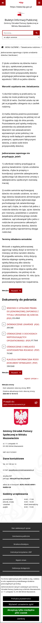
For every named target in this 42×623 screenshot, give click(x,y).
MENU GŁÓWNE (12, 47)
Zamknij (21, 618)
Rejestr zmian (21, 560)
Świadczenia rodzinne (30, 47)
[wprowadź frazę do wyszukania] (18, 32)
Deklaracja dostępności (21, 568)
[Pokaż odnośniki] (3, 3)
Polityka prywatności (21, 598)
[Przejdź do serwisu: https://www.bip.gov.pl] (21, 4)
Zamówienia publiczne (21, 536)
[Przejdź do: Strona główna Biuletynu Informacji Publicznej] (2, 47)
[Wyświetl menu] (39, 3)
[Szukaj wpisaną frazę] (37, 32)
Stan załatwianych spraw (21, 528)
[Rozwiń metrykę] (15, 290)
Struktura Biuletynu (21, 544)
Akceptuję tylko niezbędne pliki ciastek (21, 611)
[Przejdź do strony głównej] (21, 19)
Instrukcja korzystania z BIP (21, 552)
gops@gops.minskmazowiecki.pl (21, 470)
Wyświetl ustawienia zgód (21, 604)
